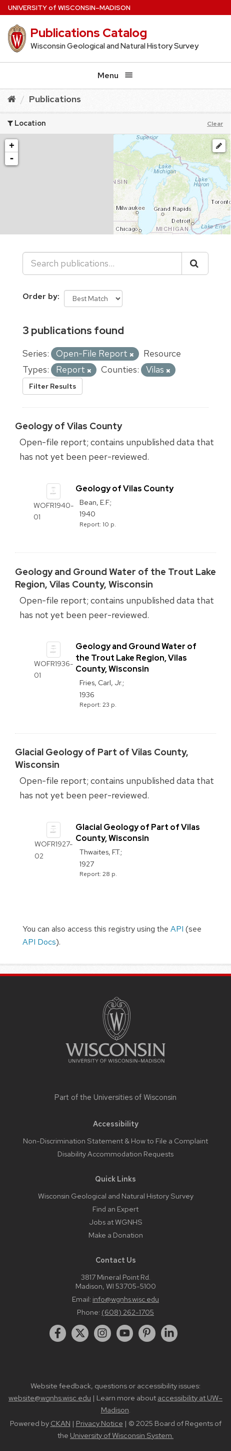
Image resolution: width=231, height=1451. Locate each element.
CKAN (60, 1423)
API (177, 929)
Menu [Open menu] (116, 75)
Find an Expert (115, 1209)
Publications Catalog (88, 33)
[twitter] (80, 1333)
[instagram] (102, 1333)
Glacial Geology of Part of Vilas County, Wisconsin (138, 832)
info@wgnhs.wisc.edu (125, 1299)
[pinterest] (147, 1333)
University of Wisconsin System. (122, 1435)
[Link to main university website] (116, 1064)
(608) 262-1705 (128, 1312)
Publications (55, 99)
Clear (215, 124)
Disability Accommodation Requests (116, 1153)
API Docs (39, 942)
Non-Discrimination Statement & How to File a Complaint (115, 1140)
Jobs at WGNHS (115, 1222)
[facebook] (58, 1333)
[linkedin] (169, 1333)
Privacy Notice (99, 1423)
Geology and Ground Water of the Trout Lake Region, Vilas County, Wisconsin (136, 657)
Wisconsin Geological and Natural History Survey (116, 1196)
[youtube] (125, 1333)
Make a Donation (115, 1235)
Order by (40, 296)
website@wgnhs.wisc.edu (49, 1398)
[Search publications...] (102, 263)
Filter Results (52, 386)
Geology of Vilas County (68, 426)
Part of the (115, 1097)
